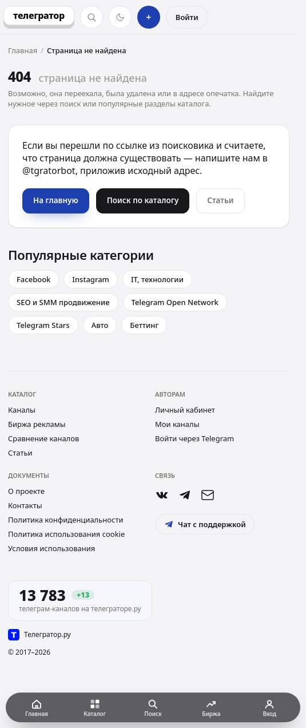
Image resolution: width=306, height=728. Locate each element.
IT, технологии (157, 279)
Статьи (20, 453)
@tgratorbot (48, 170)
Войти (187, 17)
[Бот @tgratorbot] (185, 495)
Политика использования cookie (66, 534)
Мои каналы (177, 424)
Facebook (33, 279)
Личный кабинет (185, 410)
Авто (100, 325)
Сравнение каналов (43, 438)
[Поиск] (91, 17)
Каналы (21, 410)
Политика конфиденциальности (66, 520)
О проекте (26, 491)
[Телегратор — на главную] (38, 15)
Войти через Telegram (194, 438)
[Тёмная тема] (120, 17)
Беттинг (144, 325)
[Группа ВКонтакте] (162, 495)
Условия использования (51, 548)
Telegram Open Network (175, 302)
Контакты (25, 505)
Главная (22, 50)
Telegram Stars (43, 325)
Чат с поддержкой (205, 524)
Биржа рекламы (37, 424)
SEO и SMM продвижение (63, 302)
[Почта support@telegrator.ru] (207, 495)
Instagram (90, 279)
